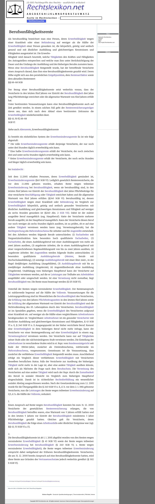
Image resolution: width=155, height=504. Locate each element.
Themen (100, 38)
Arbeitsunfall (49, 423)
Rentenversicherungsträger (80, 107)
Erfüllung (17, 299)
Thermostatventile (78, 494)
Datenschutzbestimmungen (73, 501)
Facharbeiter (82, 234)
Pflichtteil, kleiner (90, 494)
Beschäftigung (32, 194)
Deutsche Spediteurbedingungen (62, 494)
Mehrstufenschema (39, 231)
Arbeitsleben (87, 274)
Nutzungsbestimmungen (87, 501)
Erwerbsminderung (18, 187)
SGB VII (64, 212)
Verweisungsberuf (17, 336)
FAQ (99, 41)
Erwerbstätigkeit (22, 328)
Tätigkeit (55, 57)
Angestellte (76, 231)
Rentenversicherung (56, 408)
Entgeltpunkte (55, 75)
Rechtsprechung (16, 231)
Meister (69, 256)
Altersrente (25, 129)
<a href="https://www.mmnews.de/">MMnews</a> (108, 91)
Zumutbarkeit (87, 372)
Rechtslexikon (42, 501)
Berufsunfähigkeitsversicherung (51, 481)
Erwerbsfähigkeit (77, 38)
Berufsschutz (64, 368)
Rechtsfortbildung (64, 379)
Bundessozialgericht (79, 343)
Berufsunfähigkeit (29, 67)
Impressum (63, 501)
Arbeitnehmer (85, 314)
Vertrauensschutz (48, 459)
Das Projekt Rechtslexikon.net (106, 42)
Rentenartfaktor (79, 75)
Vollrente (61, 292)
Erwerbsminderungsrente (63, 136)
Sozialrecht (17, 169)
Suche (100, 39)
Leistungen (56, 274)
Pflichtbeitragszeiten (49, 299)
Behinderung (48, 42)
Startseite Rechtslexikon (104, 37)
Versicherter (83, 318)
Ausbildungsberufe (50, 256)
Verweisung (64, 278)
